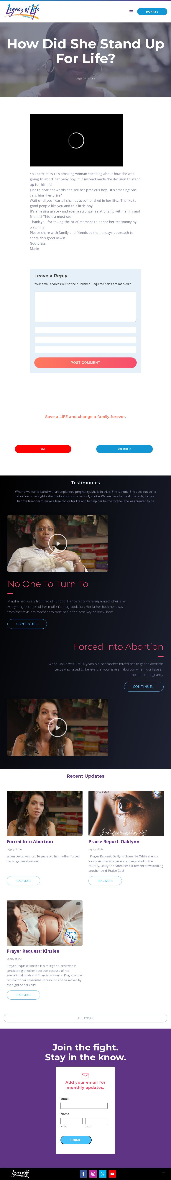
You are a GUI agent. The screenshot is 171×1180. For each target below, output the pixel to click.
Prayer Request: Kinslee (33, 951)
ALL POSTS (85, 1018)
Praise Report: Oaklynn (113, 841)
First (63, 1126)
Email (64, 1099)
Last (88, 1126)
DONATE (152, 11)
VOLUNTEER (124, 449)
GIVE (43, 449)
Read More (23, 880)
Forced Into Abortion (30, 841)
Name (65, 1114)
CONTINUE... (27, 624)
